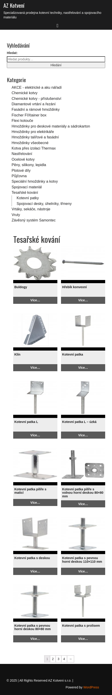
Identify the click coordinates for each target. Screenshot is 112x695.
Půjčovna (19, 176)
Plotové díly (21, 170)
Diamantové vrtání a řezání (34, 104)
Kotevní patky (28, 198)
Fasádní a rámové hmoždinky (36, 109)
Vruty (16, 215)
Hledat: (12, 53)
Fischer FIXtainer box (29, 115)
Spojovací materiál (27, 187)
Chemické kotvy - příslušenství (36, 98)
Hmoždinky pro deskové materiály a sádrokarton (51, 126)
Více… (35, 300)
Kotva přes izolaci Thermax (34, 148)
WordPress (91, 687)
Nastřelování (22, 154)
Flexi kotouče (22, 120)
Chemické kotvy (25, 93)
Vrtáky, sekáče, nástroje (31, 209)
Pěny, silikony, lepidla (29, 165)
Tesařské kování (25, 192)
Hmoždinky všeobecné (30, 143)
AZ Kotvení (13, 5)
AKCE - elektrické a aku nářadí (37, 87)
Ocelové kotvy (23, 159)
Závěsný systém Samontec (34, 220)
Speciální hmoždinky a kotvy (35, 181)
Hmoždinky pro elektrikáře (33, 132)
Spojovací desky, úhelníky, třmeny (44, 203)
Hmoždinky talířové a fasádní (35, 137)
